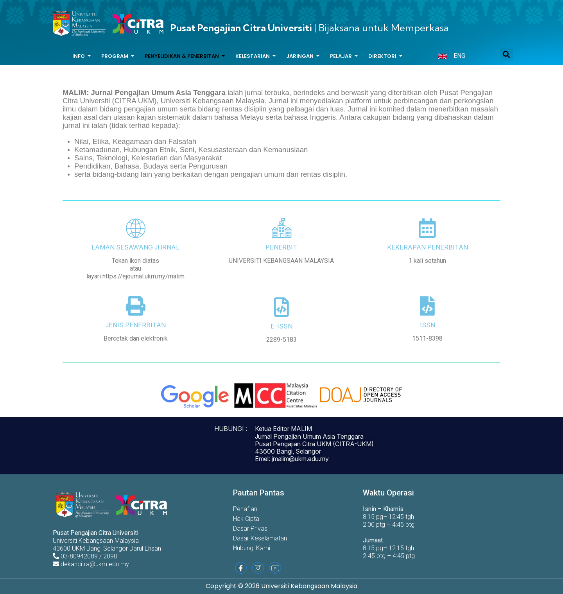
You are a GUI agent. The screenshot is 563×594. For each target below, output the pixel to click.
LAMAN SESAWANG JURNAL (135, 247)
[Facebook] (241, 568)
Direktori (385, 56)
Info (81, 56)
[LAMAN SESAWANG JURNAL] (135, 228)
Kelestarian (255, 56)
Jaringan (303, 56)
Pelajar (344, 56)
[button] (506, 54)
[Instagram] (258, 568)
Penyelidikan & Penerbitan (185, 56)
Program (117, 56)
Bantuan (237, 72)
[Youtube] (275, 568)
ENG (459, 55)
